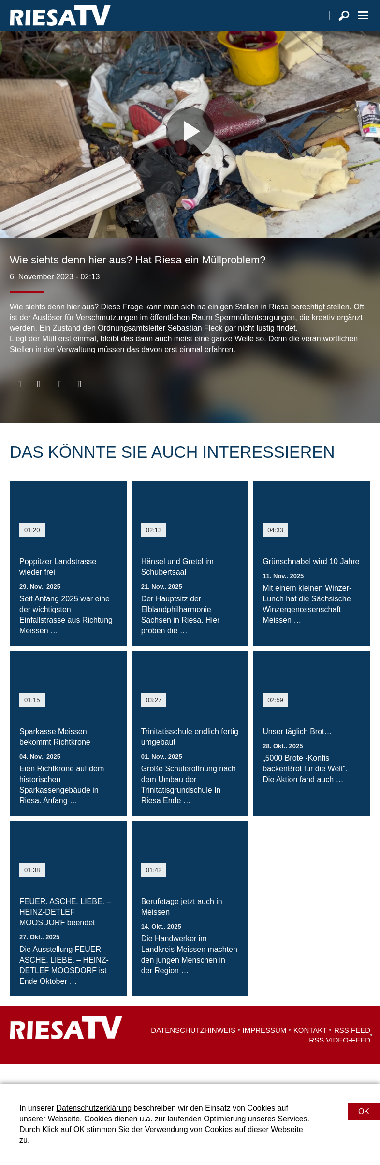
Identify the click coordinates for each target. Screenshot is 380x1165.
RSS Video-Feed (339, 1059)
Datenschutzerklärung (94, 1108)
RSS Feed (352, 1049)
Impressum (265, 1049)
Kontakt (310, 1049)
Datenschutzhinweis (193, 1049)
